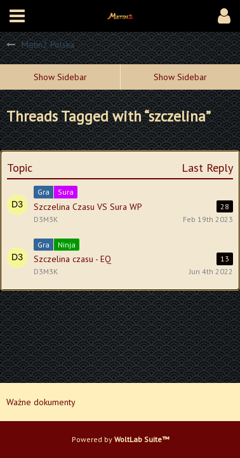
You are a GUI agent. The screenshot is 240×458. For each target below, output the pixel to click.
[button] (17, 16)
